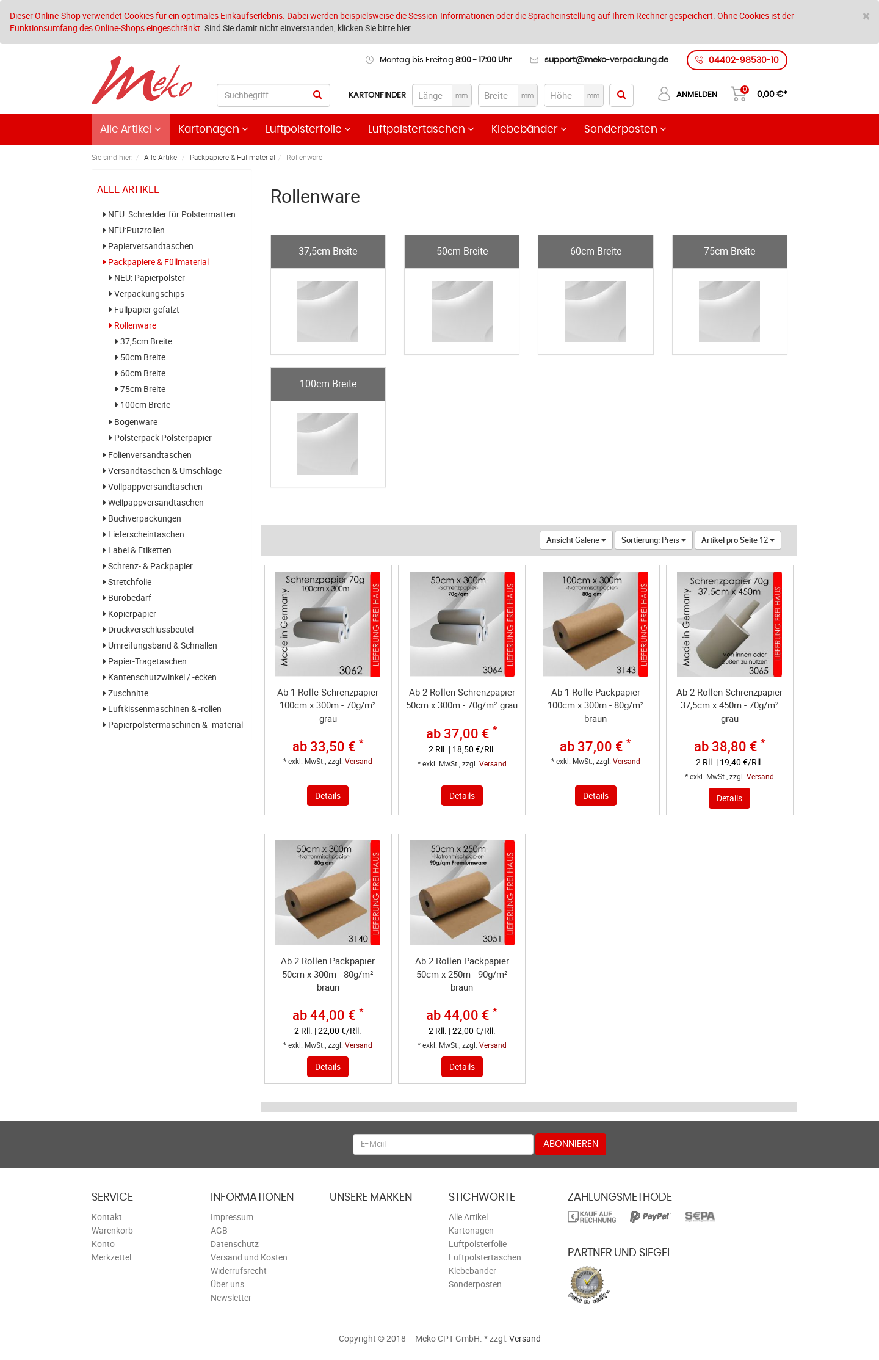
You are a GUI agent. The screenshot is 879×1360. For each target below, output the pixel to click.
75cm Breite (140, 389)
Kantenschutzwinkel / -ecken (160, 677)
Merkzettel (111, 1257)
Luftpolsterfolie (308, 129)
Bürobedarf (127, 597)
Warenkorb (112, 1230)
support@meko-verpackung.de (606, 60)
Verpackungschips (146, 293)
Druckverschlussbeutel (148, 629)
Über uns (227, 1284)
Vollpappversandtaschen (153, 486)
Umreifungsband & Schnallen (160, 645)
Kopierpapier (129, 613)
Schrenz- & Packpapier (148, 566)
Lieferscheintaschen (143, 534)
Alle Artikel (130, 129)
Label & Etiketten (137, 550)
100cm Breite (142, 404)
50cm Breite (140, 357)
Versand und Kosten (249, 1257)
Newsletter (231, 1297)
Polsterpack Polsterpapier (160, 437)
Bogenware (133, 421)
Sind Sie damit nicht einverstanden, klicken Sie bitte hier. (308, 28)
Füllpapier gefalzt (144, 309)
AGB (219, 1230)
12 (738, 539)
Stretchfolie (127, 581)
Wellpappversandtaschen (153, 502)
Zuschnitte (125, 693)
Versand (358, 761)
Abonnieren (570, 1144)
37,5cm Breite (143, 341)
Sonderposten (625, 129)
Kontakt (107, 1217)
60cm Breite (140, 373)
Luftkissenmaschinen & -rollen (162, 709)
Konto (103, 1243)
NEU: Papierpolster (147, 277)
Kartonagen (213, 129)
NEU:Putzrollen (134, 230)
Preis (653, 539)
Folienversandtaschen (147, 454)
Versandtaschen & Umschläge (162, 470)
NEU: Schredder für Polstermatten (169, 214)
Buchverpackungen (142, 518)
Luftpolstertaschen (421, 129)
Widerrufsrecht (239, 1270)
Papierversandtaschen (148, 246)
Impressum (232, 1217)
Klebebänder (529, 129)
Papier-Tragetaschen (145, 661)
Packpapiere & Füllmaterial (156, 261)
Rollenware (132, 325)
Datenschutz (235, 1243)
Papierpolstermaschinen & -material (173, 724)
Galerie (576, 539)
